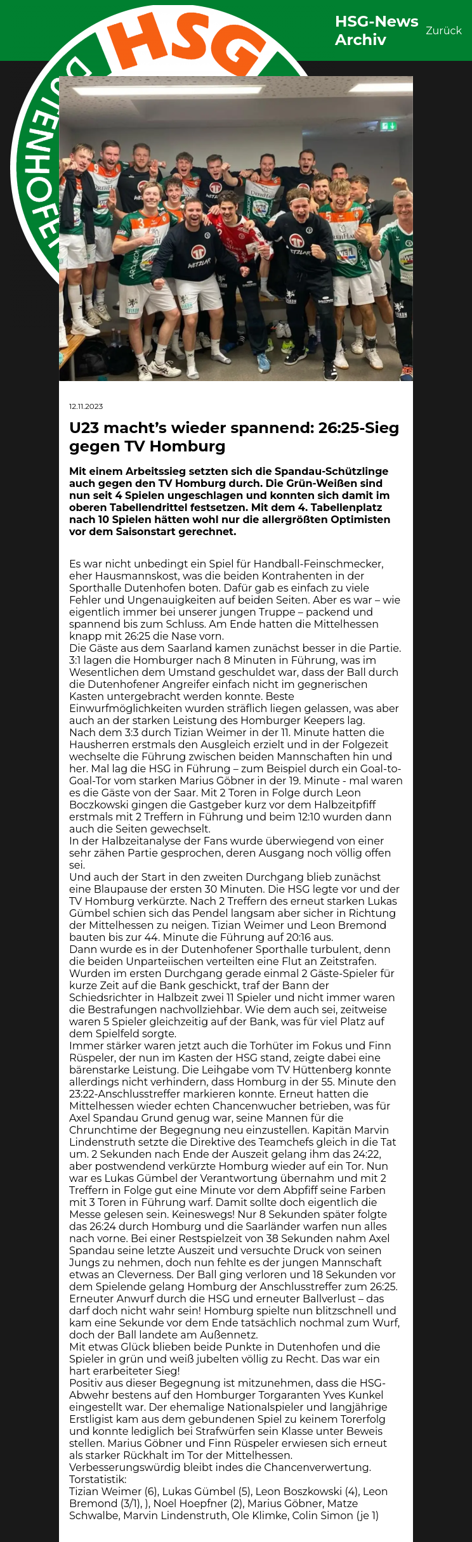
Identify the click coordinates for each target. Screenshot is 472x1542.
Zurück (444, 31)
